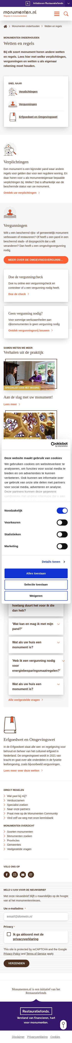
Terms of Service (36, 953)
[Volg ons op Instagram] (15, 875)
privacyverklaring (26, 939)
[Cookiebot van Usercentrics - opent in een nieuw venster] (51, 444)
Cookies (55, 1036)
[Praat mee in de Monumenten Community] (31, 875)
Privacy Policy (12, 953)
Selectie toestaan (36, 584)
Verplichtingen (22, 91)
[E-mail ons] (23, 875)
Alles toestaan (36, 573)
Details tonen (51, 561)
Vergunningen (22, 104)
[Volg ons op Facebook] (7, 875)
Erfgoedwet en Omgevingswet (32, 117)
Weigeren (36, 595)
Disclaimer (18, 1036)
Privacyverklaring (37, 1036)
